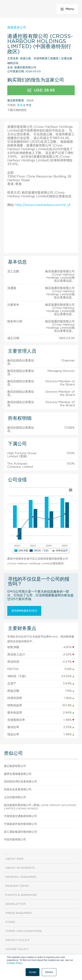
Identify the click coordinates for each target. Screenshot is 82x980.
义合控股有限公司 (15, 797)
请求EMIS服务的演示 (24, 610)
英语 (19, 105)
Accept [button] (32, 972)
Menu (67, 9)
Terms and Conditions (23, 931)
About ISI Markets (20, 868)
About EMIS (14, 858)
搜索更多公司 (16, 27)
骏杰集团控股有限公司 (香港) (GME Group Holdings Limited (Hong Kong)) (40, 807)
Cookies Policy (14, 963)
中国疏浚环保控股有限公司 (20, 824)
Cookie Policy (16, 949)
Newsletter (15, 904)
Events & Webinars (21, 895)
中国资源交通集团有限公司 (20, 816)
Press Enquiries (18, 913)
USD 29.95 (41, 90)
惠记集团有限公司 (15, 766)
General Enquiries (20, 877)
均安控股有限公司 (15, 839)
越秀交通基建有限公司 (18, 774)
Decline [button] (49, 972)
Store (10, 922)
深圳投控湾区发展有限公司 (20, 781)
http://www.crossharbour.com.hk (42, 205)
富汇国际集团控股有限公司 (20, 832)
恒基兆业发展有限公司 (18, 789)
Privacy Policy (17, 940)
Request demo (17, 886)
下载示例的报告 (17, 110)
